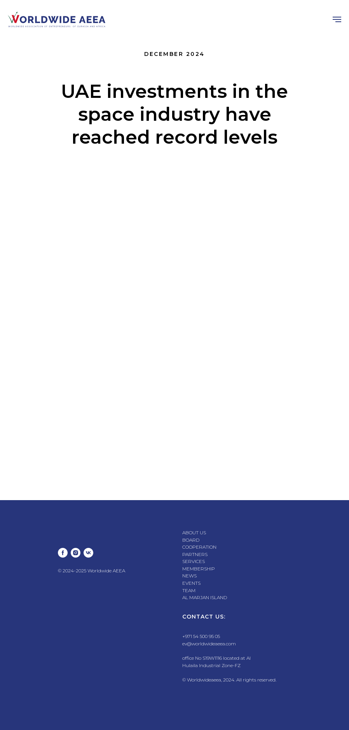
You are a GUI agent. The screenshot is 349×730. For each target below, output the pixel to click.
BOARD (190, 540)
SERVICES (193, 561)
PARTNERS (195, 554)
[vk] (88, 553)
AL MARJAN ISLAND (204, 597)
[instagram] (75, 553)
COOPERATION (199, 547)
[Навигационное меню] (337, 19)
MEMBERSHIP (198, 569)
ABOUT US (194, 532)
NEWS (189, 576)
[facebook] (63, 553)
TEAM (188, 590)
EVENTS (191, 583)
